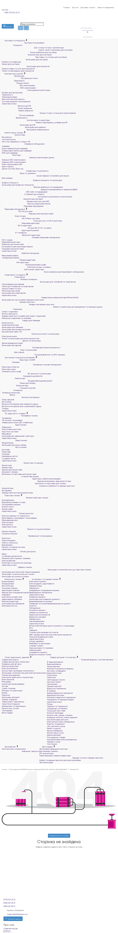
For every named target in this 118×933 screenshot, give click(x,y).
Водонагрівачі (8, 581)
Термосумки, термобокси (13, 702)
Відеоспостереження (56, 688)
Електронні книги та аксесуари (30, 334)
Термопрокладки (9, 97)
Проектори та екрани (22, 463)
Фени (4, 554)
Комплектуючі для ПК (13, 74)
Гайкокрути (34, 588)
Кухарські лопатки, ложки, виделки (62, 717)
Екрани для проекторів (12, 470)
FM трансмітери (46, 753)
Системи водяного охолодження (16, 101)
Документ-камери (10, 472)
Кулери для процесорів (12, 92)
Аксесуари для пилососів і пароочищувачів (21, 572)
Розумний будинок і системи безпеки (80, 660)
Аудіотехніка (14, 425)
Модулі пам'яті (15, 83)
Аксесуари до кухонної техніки (15, 576)
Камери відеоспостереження (60, 693)
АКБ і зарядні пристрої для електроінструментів (50, 635)
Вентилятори (8, 586)
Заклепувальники (36, 621)
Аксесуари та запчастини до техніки (18, 574)
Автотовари (46, 747)
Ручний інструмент (37, 610)
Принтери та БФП (18, 360)
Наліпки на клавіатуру (11, 62)
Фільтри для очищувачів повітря (15, 592)
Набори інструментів (38, 612)
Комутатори (14, 216)
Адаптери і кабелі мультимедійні (31, 479)
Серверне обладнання (23, 144)
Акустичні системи (10, 432)
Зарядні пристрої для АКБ (25, 201)
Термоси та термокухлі (57, 706)
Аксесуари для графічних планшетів (18, 185)
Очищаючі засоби (18, 388)
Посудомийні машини (11, 504)
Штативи (6, 450)
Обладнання (34, 608)
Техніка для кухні (17, 513)
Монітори (11, 155)
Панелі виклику (53, 666)
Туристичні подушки (11, 704)
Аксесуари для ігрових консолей (16, 329)
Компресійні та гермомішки (14, 706)
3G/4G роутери (17, 211)
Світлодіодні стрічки (56, 680)
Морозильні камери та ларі (13, 502)
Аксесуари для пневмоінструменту (44, 599)
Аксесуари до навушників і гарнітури (18, 436)
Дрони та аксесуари (21, 341)
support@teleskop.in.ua (17, 914)
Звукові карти (14, 118)
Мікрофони (6, 434)
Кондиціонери (8, 584)
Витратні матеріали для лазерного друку (20, 404)
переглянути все (9, 104)
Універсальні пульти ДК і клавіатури (17, 422)
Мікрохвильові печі (10, 520)
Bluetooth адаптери (21, 235)
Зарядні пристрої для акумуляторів (17, 493)
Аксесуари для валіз (10, 697)
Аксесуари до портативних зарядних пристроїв (23, 300)
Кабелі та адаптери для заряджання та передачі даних (52, 307)
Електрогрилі (7, 522)
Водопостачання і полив (40, 654)
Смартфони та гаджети (14, 275)
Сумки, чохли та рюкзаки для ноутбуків (37, 50)
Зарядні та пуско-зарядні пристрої (71, 758)
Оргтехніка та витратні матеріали (18, 357)
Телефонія (12, 390)
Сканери (11, 362)
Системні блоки (9, 139)
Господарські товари (56, 737)
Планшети (12, 45)
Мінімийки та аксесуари (39, 643)
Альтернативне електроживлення (62, 739)
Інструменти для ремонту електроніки (37, 197)
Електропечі (7, 525)
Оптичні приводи (18, 115)
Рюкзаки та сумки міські (12, 690)
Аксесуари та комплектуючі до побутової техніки (46, 570)
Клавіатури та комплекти (25, 171)
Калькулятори (15, 385)
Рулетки (32, 606)
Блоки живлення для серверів (14, 148)
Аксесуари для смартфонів (13, 293)
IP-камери (51, 691)
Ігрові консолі (7, 323)
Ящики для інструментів (39, 615)
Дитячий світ (9, 747)
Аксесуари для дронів (11, 345)
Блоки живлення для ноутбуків (29, 52)
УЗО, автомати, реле (56, 726)
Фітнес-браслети (9, 314)
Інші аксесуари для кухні (57, 719)
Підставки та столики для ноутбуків (34, 57)
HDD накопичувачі (19, 88)
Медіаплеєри (7, 443)
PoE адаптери (15, 262)
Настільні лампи (54, 682)
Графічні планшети (10, 183)
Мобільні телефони (19, 279)
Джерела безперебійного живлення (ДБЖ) (39, 189)
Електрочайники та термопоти (16, 516)
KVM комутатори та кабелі (26, 267)
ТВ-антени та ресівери (12, 420)
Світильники (52, 684)
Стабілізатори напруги (23, 194)
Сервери (6, 146)
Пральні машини (9, 531)
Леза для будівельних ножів (41, 637)
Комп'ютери (13, 135)
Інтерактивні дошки (20, 476)
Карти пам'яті (8, 166)
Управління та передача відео (60, 700)
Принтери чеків (8, 369)
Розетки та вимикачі (55, 724)
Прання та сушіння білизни (26, 529)
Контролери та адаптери (26, 120)
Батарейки (7, 490)
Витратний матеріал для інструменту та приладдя (51, 626)
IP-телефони (14, 233)
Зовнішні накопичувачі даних (28, 157)
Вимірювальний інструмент (41, 601)
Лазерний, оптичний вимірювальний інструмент (50, 604)
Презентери (7, 467)
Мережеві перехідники (23, 206)
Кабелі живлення (17, 111)
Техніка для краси (19, 551)
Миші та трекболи (19, 173)
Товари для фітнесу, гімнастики (15, 662)
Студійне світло (9, 458)
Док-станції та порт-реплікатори (33, 48)
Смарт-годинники (10, 311)
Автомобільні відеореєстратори (53, 749)
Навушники (6, 427)
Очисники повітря (9, 588)
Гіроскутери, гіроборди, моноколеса (18, 671)
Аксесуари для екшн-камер (14, 445)
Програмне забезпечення (25, 130)
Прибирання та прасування (27, 536)
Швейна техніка (17, 567)
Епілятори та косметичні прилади (16, 563)
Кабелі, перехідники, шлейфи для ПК (35, 122)
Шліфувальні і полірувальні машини (44, 590)
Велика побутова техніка (25, 498)
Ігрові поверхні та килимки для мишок (35, 176)
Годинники (12, 309)
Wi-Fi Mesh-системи (21, 218)
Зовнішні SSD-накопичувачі (13, 160)
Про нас (75, 7)
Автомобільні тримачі (48, 751)
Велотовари (7, 713)
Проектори (7, 465)
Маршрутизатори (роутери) (27, 214)
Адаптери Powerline (20, 230)
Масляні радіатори (10, 601)
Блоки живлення (17, 108)
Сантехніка (52, 744)
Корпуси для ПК (16, 106)
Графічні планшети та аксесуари (32, 180)
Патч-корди (7, 240)
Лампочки (51, 677)
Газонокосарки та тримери (41, 648)
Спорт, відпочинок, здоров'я (16, 657)
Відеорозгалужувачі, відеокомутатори (36, 481)
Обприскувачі (35, 650)
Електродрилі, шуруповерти (41, 584)
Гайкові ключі (34, 619)
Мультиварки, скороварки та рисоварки (19, 518)
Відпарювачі (7, 545)
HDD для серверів (9, 153)
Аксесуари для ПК (18, 125)
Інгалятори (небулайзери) (13, 684)
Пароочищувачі (8, 540)
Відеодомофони (54, 664)
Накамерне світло (10, 456)
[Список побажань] (82, 19)
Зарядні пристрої (18, 302)
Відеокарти (13, 81)
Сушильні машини (9, 534)
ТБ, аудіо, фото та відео (14, 413)
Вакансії (6, 931)
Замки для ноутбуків (10, 64)
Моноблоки (7, 137)
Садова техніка (36, 646)
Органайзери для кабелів (13, 284)
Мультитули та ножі (10, 708)
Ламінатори (13, 378)
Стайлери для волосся (12, 556)
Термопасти (7, 95)
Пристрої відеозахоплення (26, 204)
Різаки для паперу (18, 383)
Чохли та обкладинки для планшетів (18, 71)
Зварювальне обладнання (40, 592)
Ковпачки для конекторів (13, 244)
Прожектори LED (54, 686)
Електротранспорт (10, 666)
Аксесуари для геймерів (12, 327)
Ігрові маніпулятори (10, 325)
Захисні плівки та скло (11, 289)
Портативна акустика (11, 429)
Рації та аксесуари (19, 350)
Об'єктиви (6, 452)
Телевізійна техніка (20, 416)
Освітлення (52, 675)
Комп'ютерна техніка (13, 133)
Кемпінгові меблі (54, 735)
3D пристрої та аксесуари (26, 374)
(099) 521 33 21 (9, 906)
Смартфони (13, 277)
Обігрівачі (6, 595)
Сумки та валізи (8, 688)
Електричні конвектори (12, 597)
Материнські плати (20, 78)
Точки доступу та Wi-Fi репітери (32, 221)
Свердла (33, 630)
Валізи (4, 693)
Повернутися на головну (59, 836)
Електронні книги (9, 336)
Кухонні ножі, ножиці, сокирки (59, 715)
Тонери (5, 408)
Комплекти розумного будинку (60, 669)
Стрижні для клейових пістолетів (43, 632)
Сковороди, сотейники (57, 708)
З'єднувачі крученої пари (13, 249)
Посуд (49, 704)
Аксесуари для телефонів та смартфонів (39, 282)
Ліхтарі (5, 686)
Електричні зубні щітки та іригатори (17, 677)
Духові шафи (7, 509)
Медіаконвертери (18, 260)
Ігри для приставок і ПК (12, 332)
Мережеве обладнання (13, 209)
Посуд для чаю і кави (56, 711)
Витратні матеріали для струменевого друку (21, 406)
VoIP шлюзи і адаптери (23, 269)
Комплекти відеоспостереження (61, 697)
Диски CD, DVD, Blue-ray (12, 169)
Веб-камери (7, 178)
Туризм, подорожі (9, 699)
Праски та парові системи (13, 547)
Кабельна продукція (20, 253)
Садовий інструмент (38, 652)
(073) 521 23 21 (9, 899)
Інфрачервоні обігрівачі (12, 599)
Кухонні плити (8, 507)
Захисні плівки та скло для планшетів (18, 69)
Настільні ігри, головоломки (14, 749)
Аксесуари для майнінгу (24, 127)
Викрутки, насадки (37, 617)
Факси (8, 395)
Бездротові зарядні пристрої (28, 304)
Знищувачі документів (22, 376)
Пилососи (6, 538)
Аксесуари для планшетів (25, 66)
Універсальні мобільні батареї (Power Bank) (40, 297)
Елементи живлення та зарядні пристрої (38, 486)
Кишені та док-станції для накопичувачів (39, 113)
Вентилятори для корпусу (13, 99)
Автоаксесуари (46, 762)
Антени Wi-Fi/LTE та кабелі (26, 228)
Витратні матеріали (20, 397)
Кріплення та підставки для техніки (34, 483)
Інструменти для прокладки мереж (17, 246)
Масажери (6, 682)
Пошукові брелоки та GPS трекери (33, 355)
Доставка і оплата (88, 7)
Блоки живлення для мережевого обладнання (43, 272)
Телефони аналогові (11, 393)
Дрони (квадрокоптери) (12, 343)
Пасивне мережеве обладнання (31, 237)
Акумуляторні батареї (22, 199)
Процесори (13, 76)
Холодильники (8, 500)
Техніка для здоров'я (11, 675)
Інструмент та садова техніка (44, 579)
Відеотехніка (14, 440)
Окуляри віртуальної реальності (31, 347)
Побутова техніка (11, 495)
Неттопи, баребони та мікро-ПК (16, 142)
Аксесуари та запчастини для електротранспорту (24, 673)
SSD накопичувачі (18, 85)
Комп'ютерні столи (55, 733)
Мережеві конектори (11, 242)
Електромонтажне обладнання (61, 722)
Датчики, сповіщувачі (56, 671)
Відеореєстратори (55, 695)
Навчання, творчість (20, 751)
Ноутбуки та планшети (13, 41)
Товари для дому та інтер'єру (61, 657)
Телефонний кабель (10, 258)
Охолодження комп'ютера (26, 90)
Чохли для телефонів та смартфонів (17, 286)
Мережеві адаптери (20, 223)
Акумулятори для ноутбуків (26, 55)
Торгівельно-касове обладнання (31, 365)
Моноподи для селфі (11, 291)
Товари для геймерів (21, 320)
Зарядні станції (53, 742)
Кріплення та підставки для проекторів (19, 474)
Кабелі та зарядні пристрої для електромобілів (60, 760)
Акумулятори (7, 488)
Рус (6, 10)
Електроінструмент (38, 581)
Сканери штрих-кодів (11, 371)
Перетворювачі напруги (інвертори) (55, 756)
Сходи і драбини (36, 641)
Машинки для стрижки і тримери (16, 558)
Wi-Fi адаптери (17, 225)
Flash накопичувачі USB (12, 164)
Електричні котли (9, 606)
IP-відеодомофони (55, 662)
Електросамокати (10, 668)
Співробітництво (10, 928)
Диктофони (13, 352)
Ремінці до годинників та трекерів (16, 318)
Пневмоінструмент (37, 597)
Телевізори (6, 418)
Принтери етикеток (10, 367)
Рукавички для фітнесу (11, 664)
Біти (31, 628)
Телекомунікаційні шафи (24, 265)
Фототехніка (14, 447)
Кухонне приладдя (55, 713)
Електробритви (8, 561)
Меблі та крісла (54, 728)
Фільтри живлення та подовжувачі (32, 187)
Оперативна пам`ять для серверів (16, 151)
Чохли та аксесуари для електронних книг (20, 338)
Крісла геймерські (55, 731)
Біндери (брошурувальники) (27, 381)
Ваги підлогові (8, 679)
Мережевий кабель (10, 255)
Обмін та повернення (105, 7)
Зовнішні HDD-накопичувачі (14, 162)
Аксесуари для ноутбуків (24, 59)
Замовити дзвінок (13, 918)
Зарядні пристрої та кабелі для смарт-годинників (23, 316)
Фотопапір (6, 402)
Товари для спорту (10, 660)
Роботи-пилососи (10, 543)
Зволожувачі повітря (10, 590)
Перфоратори (35, 586)
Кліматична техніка (12, 579)
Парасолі (6, 695)
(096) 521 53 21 (9, 903)
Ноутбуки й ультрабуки (23, 43)
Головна (66, 7)
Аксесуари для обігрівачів (13, 604)
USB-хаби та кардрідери (24, 192)
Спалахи (6, 454)
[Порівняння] (82, 22)
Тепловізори (7, 710)
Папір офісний (8, 400)
